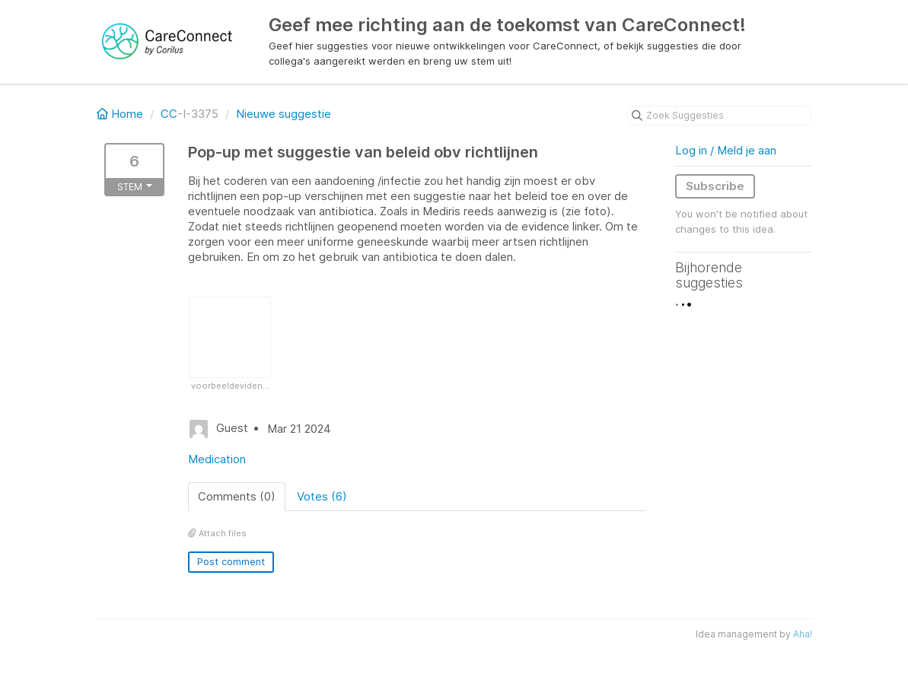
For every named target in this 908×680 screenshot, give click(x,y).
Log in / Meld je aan (725, 150)
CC (169, 113)
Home (121, 113)
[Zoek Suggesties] (719, 116)
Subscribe (715, 186)
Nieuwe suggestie (283, 113)
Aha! (802, 634)
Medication (217, 459)
